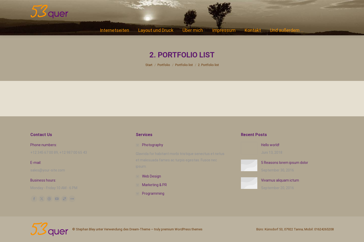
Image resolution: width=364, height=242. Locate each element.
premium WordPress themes (181, 229)
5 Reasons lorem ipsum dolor (284, 163)
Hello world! (270, 145)
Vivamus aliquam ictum (280, 180)
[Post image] (249, 148)
